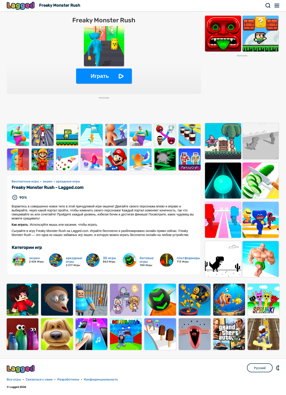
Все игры (14, 379)
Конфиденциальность (101, 379)
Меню (277, 5)
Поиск (268, 5)
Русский (260, 368)
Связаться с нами (39, 379)
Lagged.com (21, 369)
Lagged (21, 5)
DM (278, 367)
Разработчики (68, 379)
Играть (100, 76)
